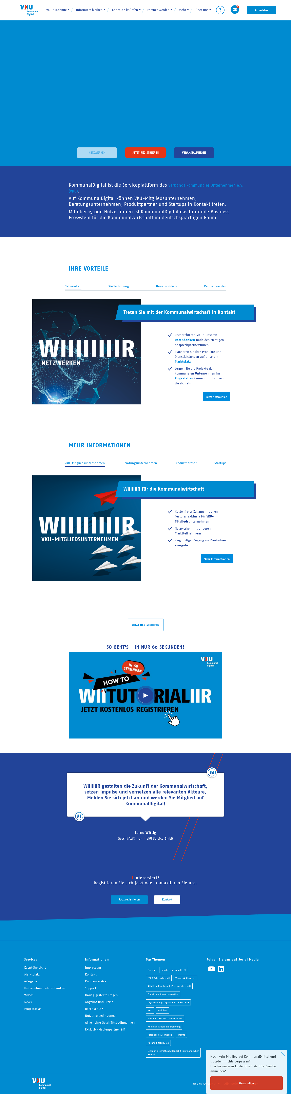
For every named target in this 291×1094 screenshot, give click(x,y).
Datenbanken (185, 340)
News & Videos (166, 286)
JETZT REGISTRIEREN (145, 625)
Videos (29, 995)
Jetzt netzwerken (216, 397)
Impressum (93, 967)
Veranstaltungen (194, 152)
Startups (220, 463)
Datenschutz (94, 1009)
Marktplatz (32, 974)
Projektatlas (32, 1009)
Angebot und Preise (99, 1002)
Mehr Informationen (217, 559)
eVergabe (30, 981)
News (28, 1002)
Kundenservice (95, 981)
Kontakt (167, 899)
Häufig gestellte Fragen (101, 995)
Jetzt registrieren (145, 152)
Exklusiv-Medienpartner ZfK (105, 1029)
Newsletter (246, 1083)
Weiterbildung (119, 286)
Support (90, 988)
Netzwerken (97, 152)
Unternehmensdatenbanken (44, 988)
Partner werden (215, 286)
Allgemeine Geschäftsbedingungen (110, 1022)
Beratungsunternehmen (140, 463)
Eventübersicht (35, 967)
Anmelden (261, 10)
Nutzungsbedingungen (101, 1016)
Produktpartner (186, 463)
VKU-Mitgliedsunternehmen (85, 463)
